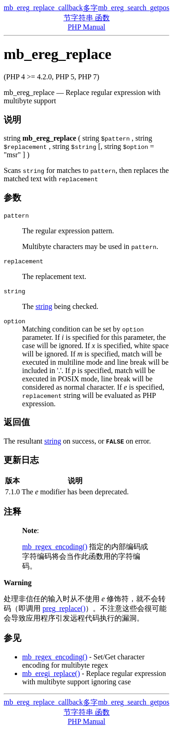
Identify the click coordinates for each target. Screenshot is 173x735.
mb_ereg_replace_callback (43, 8)
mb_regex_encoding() (54, 552)
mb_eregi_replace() (51, 679)
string (44, 310)
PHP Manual (87, 27)
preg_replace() (63, 614)
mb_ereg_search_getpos (133, 8)
